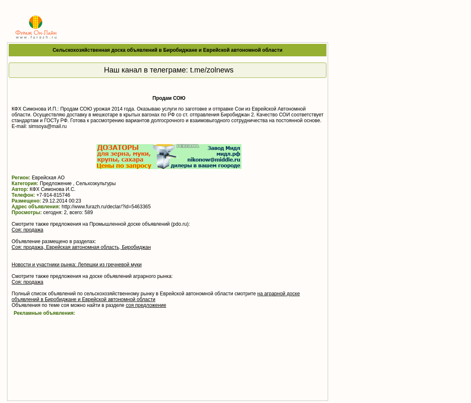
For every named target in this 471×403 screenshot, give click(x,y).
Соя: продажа (27, 230)
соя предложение (146, 305)
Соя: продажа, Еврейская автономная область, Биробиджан (81, 247)
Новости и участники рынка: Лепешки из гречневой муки (77, 265)
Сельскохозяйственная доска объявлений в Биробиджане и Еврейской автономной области (168, 50)
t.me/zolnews (212, 70)
